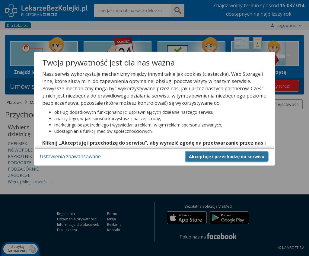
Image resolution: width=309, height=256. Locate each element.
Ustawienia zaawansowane (70, 156)
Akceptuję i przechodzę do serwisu (226, 156)
